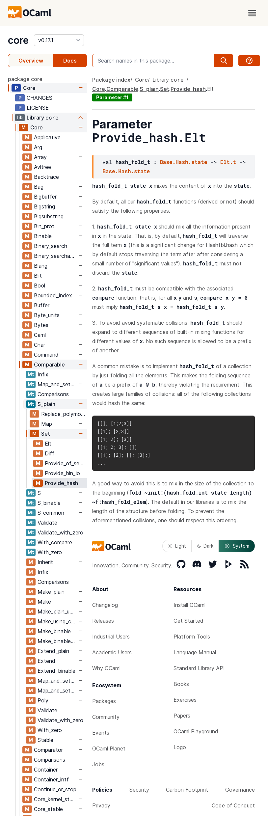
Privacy (101, 805)
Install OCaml (189, 605)
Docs (70, 60)
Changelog (105, 605)
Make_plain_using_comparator (57, 611)
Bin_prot (44, 226)
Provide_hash (61, 483)
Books (181, 684)
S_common (51, 512)
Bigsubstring (49, 216)
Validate (47, 522)
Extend (46, 661)
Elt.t (228, 161)
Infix (43, 374)
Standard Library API (199, 668)
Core (29, 88)
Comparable (49, 364)
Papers (182, 715)
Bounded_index (53, 295)
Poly (43, 700)
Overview (30, 60)
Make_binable (54, 631)
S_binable (49, 503)
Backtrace (46, 177)
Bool (39, 285)
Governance (240, 789)
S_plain (46, 404)
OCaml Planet (108, 748)
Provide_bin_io (62, 473)
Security (139, 789)
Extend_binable (56, 670)
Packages (104, 701)
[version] (59, 40)
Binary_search (50, 246)
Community (106, 717)
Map (46, 424)
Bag (38, 186)
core (18, 40)
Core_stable (48, 809)
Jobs (98, 764)
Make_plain (51, 591)
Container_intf (51, 779)
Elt (48, 443)
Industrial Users (111, 636)
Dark (205, 546)
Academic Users (112, 652)
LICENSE (38, 107)
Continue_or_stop (55, 789)
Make (44, 601)
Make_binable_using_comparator (57, 641)
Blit (38, 275)
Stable (45, 740)
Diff (49, 453)
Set (45, 433)
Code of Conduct (233, 805)
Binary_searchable (55, 256)
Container (46, 769)
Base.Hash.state (183, 161)
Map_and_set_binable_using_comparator (57, 690)
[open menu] (252, 13)
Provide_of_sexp (65, 463)
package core (25, 79)
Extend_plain (53, 651)
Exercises (185, 699)
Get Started (188, 620)
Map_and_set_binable (57, 384)
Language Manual (195, 652)
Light (177, 546)
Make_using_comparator (57, 621)
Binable (43, 236)
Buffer (41, 305)
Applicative (47, 137)
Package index (111, 79)
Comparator (48, 750)
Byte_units (47, 315)
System (236, 546)
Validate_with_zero (60, 532)
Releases (103, 620)
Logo (180, 747)
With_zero (50, 552)
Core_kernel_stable (55, 799)
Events (100, 732)
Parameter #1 (112, 97)
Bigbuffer (45, 196)
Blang (40, 265)
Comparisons (53, 394)
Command (46, 354)
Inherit (45, 562)
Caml (40, 335)
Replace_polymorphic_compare (64, 414)
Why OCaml (106, 668)
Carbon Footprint (187, 789)
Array (40, 157)
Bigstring (44, 206)
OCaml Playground (196, 731)
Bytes (41, 325)
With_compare (55, 542)
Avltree (42, 167)
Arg (38, 147)
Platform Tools (192, 636)
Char (39, 344)
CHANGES (39, 98)
